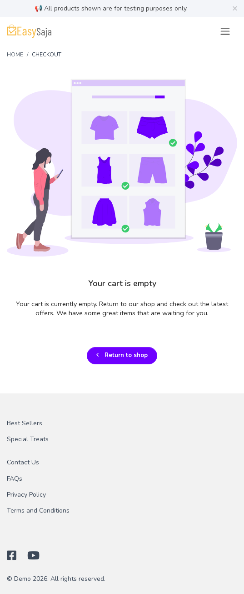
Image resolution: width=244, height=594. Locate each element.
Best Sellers (24, 423)
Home (15, 54)
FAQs (14, 478)
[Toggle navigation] (225, 31)
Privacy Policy (26, 494)
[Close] (235, 8)
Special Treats (28, 439)
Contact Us (23, 462)
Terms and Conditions (38, 510)
